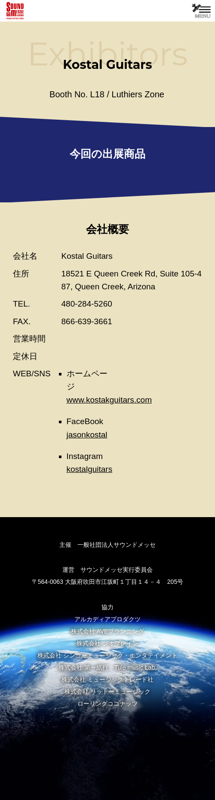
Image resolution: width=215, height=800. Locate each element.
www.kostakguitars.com (109, 399)
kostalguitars (90, 469)
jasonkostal (87, 434)
